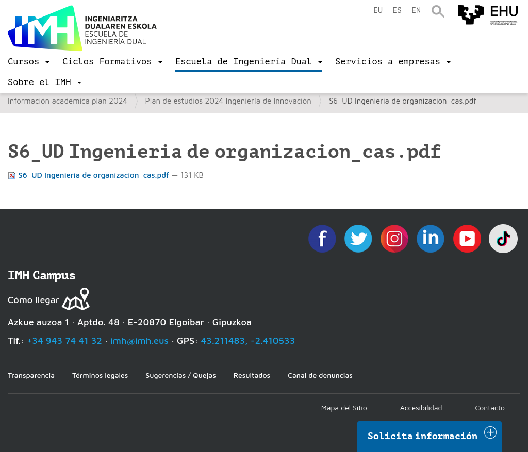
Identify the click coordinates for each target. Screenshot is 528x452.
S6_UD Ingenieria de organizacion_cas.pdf (89, 175)
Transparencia (31, 375)
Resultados (252, 375)
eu (378, 10)
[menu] (29, 62)
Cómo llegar (33, 299)
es (397, 10)
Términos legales (100, 375)
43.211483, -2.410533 (248, 340)
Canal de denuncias (320, 375)
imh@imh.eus (139, 340)
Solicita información (423, 436)
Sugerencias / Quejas (180, 375)
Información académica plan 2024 (67, 100)
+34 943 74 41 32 (64, 340)
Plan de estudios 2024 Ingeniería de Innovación (228, 100)
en (416, 10)
